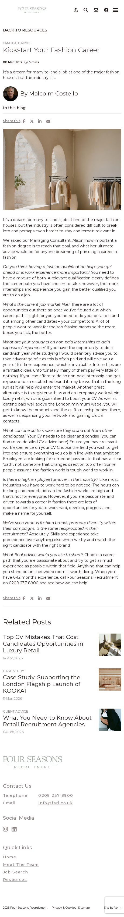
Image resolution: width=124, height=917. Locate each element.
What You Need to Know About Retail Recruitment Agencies (47, 721)
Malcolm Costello (53, 93)
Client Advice (15, 711)
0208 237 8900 (55, 795)
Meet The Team (21, 864)
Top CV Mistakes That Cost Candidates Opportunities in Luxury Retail (43, 644)
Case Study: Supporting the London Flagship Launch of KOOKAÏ (41, 684)
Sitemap (84, 907)
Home (9, 857)
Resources (15, 879)
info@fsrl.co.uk (55, 803)
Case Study (13, 671)
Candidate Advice (17, 43)
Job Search (15, 872)
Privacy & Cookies (64, 907)
